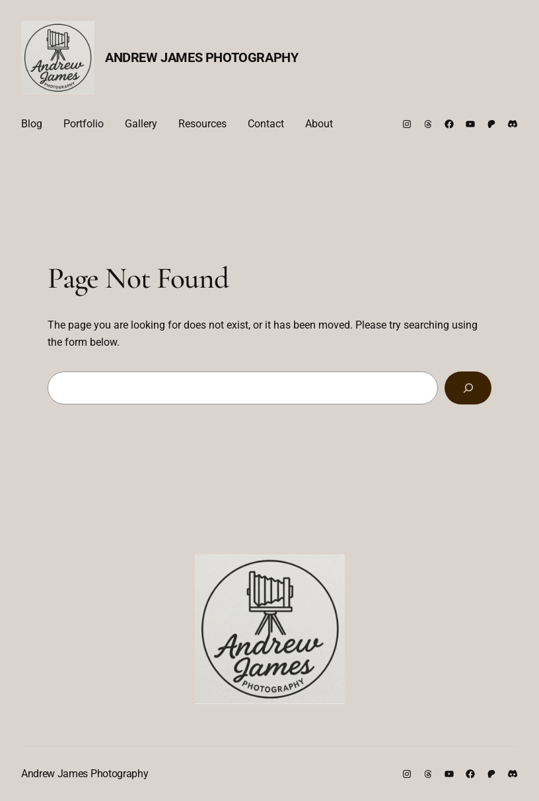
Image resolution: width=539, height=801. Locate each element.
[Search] (468, 387)
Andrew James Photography (201, 57)
